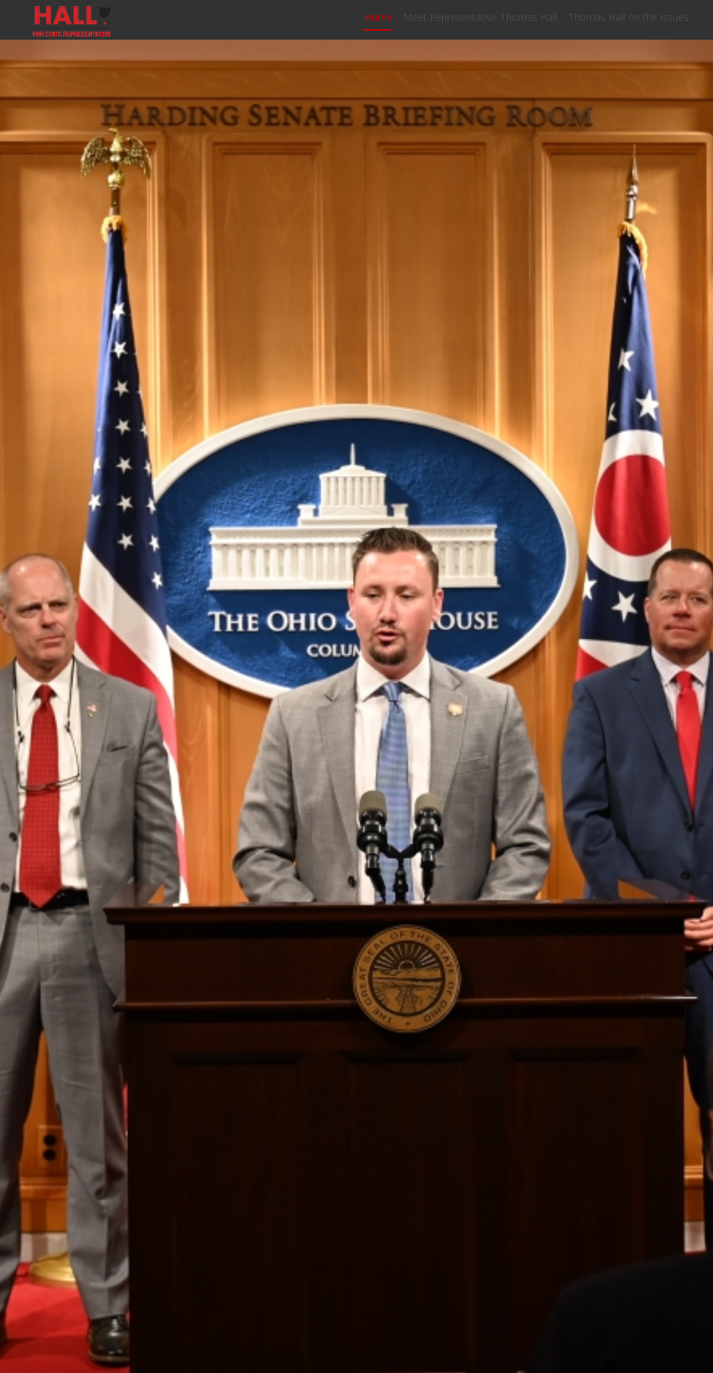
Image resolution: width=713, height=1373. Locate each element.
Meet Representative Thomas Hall (480, 22)
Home (378, 22)
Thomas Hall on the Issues (628, 22)
